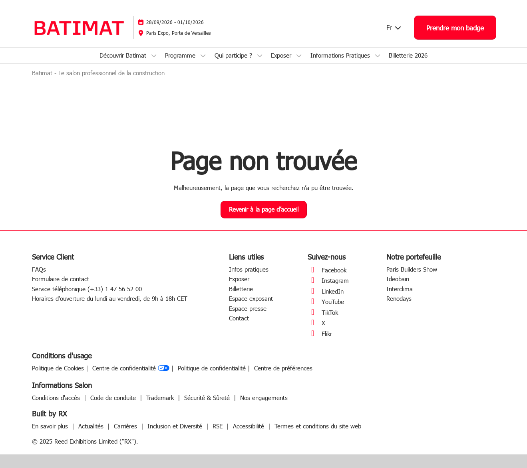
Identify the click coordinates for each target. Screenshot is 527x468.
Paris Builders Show (411, 269)
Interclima (399, 289)
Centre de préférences (283, 368)
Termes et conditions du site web (317, 426)
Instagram (328, 280)
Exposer (282, 55)
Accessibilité (249, 426)
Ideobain (397, 279)
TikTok (323, 312)
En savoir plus (51, 426)
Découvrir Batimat (123, 55)
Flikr (320, 334)
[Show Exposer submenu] (298, 55)
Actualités (91, 426)
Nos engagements (264, 398)
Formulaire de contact (60, 279)
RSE (219, 426)
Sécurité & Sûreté (208, 398)
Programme (181, 55)
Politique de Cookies (58, 368)
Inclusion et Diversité (175, 426)
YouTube (326, 302)
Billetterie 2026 (408, 55)
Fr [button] (394, 27)
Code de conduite (114, 398)
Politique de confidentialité (212, 368)
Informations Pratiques (341, 55)
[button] (455, 28)
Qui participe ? (234, 55)
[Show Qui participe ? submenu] (259, 55)
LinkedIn (326, 291)
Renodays (399, 298)
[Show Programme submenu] (203, 55)
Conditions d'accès (57, 398)
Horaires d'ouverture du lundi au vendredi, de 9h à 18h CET (109, 298)
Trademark (161, 398)
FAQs (39, 269)
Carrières (126, 426)
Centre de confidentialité (130, 368)
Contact (239, 318)
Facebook (327, 270)
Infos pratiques (248, 269)
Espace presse (247, 308)
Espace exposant (251, 298)
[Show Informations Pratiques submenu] (377, 55)
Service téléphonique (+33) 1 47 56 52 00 (87, 289)
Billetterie (241, 289)
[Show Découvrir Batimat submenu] (153, 55)
